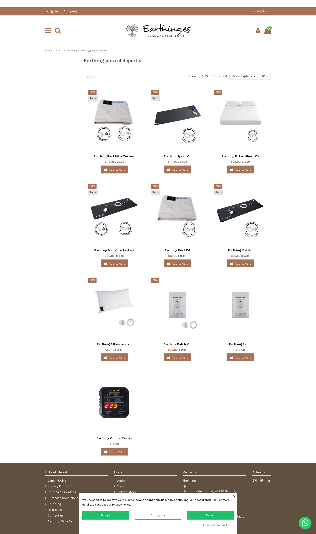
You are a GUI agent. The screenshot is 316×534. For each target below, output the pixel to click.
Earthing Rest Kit (177, 250)
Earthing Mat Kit (240, 250)
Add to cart (114, 169)
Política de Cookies (62, 492)
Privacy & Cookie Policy (218, 525)
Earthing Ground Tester (114, 438)
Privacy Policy (58, 486)
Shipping (70, 11)
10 (265, 76)
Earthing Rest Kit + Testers (114, 156)
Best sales (55, 510)
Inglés (262, 11)
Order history (126, 492)
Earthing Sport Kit (177, 156)
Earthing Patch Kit (177, 344)
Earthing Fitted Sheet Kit (240, 156)
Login (121, 480)
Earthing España (60, 521)
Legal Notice (57, 480)
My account (125, 486)
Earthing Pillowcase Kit (114, 344)
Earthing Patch (240, 344)
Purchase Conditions (63, 498)
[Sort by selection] (243, 76)
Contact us (56, 515)
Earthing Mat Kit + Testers (114, 250)
